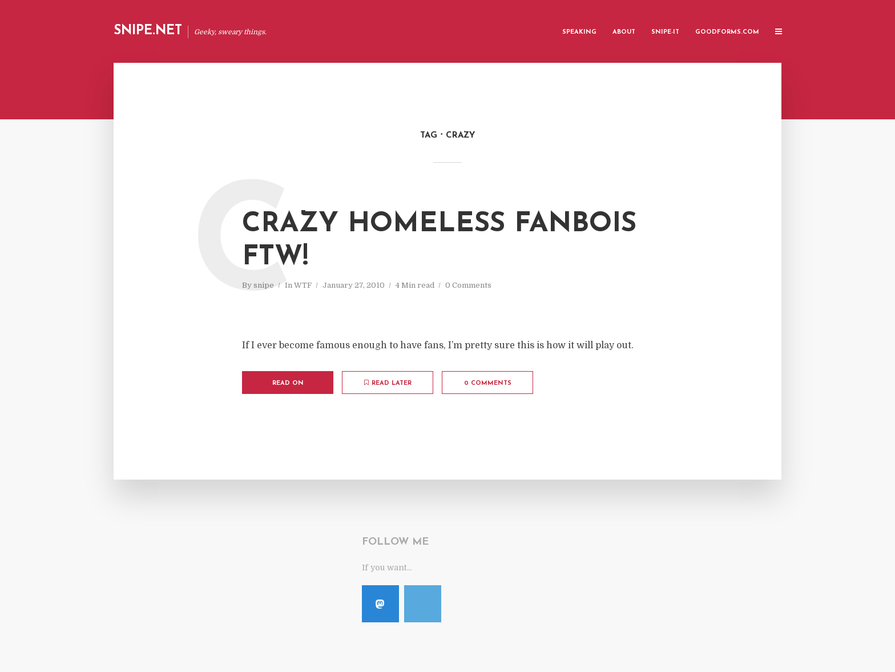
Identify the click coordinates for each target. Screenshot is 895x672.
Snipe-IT (665, 32)
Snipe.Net (148, 31)
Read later (388, 383)
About (623, 32)
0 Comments (468, 285)
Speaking (579, 32)
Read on (288, 383)
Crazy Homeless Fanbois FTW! (439, 241)
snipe (263, 285)
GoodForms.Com (727, 32)
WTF (303, 285)
